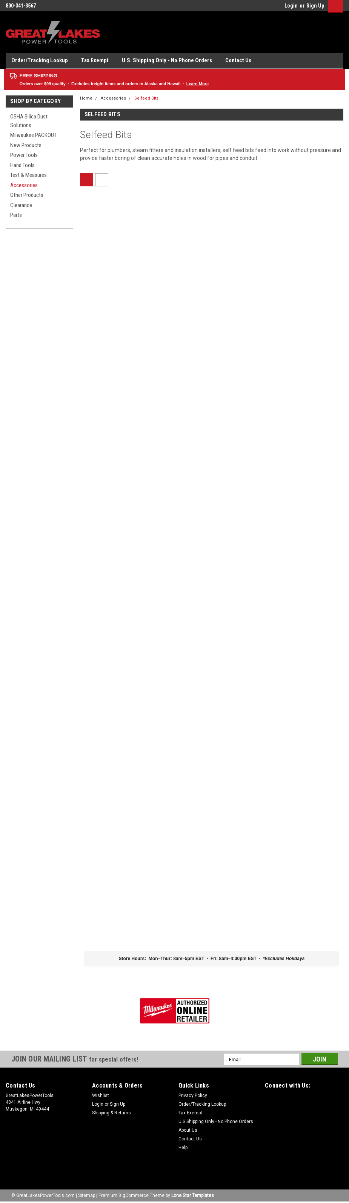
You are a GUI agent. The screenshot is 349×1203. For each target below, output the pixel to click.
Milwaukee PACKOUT (33, 135)
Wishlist (100, 1095)
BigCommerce (133, 1195)
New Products (26, 145)
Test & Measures (28, 175)
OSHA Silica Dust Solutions (29, 121)
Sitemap (86, 1195)
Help (183, 1147)
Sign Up (315, 6)
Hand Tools (22, 165)
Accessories (24, 185)
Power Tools (24, 155)
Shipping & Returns (111, 1112)
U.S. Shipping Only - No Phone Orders (167, 60)
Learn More (197, 83)
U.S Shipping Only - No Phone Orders (215, 1121)
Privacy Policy (192, 1095)
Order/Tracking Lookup (39, 60)
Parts (16, 215)
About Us (187, 1130)
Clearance (21, 205)
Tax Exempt (95, 60)
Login (291, 6)
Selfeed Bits (146, 98)
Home (86, 98)
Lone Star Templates (192, 1195)
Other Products (26, 195)
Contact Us (238, 60)
